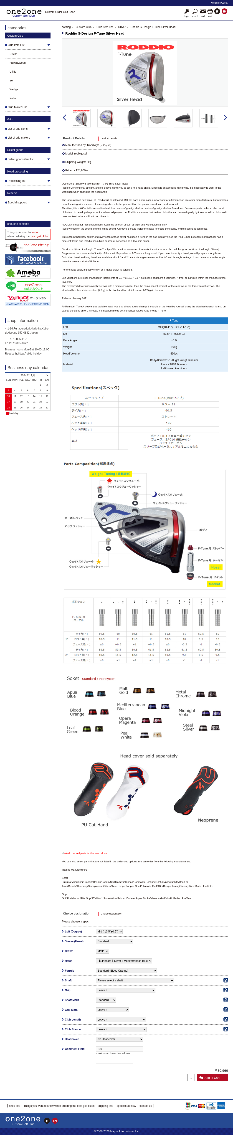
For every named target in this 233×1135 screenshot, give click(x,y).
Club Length (73, 1019)
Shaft (68, 980)
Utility (13, 71)
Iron (12, 80)
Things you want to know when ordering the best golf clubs (59, 1105)
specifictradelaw (126, 1105)
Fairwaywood (18, 62)
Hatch (68, 961)
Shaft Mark (72, 1000)
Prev (64, 117)
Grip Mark (71, 1009)
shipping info (105, 1105)
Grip (68, 990)
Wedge (14, 89)
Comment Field (75, 1049)
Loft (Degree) (73, 931)
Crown (69, 951)
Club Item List (104, 27)
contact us (145, 1105)
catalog (66, 27)
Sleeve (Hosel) (74, 941)
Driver (13, 54)
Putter (13, 98)
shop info (14, 1105)
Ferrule (69, 970)
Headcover (72, 1039)
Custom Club (83, 27)
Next (225, 117)
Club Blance (73, 1029)
